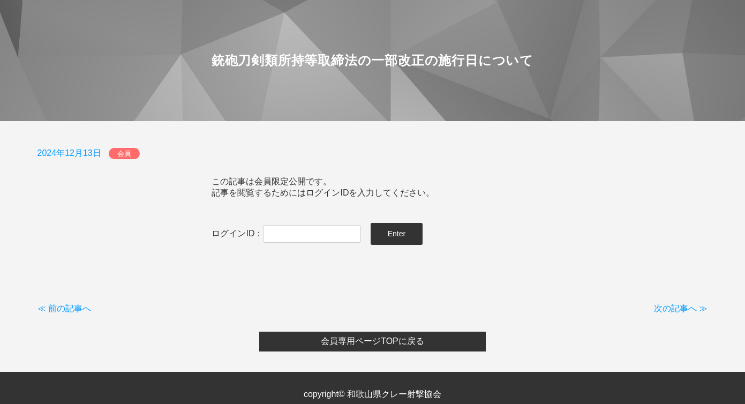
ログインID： (286, 233)
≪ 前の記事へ (64, 308)
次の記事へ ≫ (681, 308)
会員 (124, 153)
